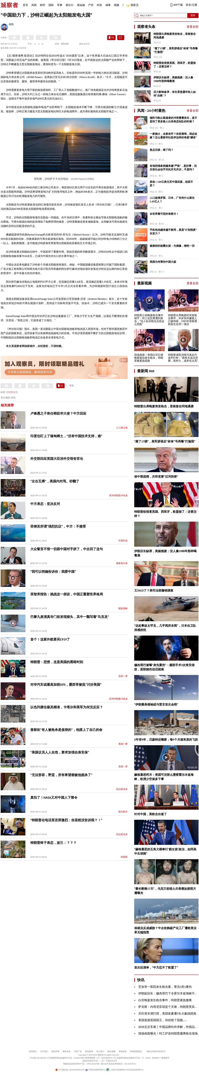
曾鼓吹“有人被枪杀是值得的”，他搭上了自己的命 (66, 730)
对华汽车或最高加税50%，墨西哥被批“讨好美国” (66, 685)
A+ (43, 44)
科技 (99, 5)
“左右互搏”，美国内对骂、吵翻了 (54, 481)
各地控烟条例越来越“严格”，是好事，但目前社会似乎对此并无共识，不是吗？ (173, 167)
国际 (51, 5)
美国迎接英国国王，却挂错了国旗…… (162, 1020)
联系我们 (33, 1051)
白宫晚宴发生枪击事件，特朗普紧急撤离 (165, 1000)
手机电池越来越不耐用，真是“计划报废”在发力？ (173, 231)
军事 (59, 5)
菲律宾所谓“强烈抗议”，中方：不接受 (58, 526)
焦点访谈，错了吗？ (161, 149)
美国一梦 (123, 676)
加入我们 (100, 1051)
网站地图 (111, 1051)
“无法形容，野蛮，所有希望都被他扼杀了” (61, 775)
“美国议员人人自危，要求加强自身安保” (59, 752)
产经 (90, 5)
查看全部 (193, 27)
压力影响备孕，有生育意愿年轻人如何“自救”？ (174, 93)
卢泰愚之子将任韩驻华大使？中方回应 (58, 413)
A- (35, 44)
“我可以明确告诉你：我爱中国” (53, 572)
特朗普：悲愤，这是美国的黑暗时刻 (56, 662)
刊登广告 (78, 1051)
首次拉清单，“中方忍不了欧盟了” (156, 967)
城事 (108, 5)
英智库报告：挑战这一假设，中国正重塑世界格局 (66, 594)
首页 (25, 5)
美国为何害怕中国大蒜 (163, 261)
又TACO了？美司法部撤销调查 (153, 590)
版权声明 (55, 1051)
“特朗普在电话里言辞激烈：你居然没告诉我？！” (66, 820)
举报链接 (123, 1051)
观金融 (81, 5)
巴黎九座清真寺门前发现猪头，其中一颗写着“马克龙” (69, 617)
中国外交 (123, 540)
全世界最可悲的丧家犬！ (164, 213)
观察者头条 (122, 563)
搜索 (193, 15)
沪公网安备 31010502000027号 (70, 1070)
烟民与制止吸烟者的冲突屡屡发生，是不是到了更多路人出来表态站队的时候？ (173, 119)
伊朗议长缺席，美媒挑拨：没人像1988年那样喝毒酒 (173, 79)
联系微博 (89, 1051)
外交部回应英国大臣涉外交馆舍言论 (56, 459)
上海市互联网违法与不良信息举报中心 (125, 1070)
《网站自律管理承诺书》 (156, 1051)
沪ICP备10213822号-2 (39, 1058)
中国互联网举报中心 (95, 1070)
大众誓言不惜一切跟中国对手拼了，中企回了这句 (66, 549)
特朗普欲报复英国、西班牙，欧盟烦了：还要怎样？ (174, 64)
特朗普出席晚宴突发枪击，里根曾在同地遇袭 (174, 35)
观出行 (70, 5)
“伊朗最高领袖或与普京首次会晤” (156, 704)
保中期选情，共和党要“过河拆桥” (156, 476)
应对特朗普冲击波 (118, 495)
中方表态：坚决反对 (45, 504)
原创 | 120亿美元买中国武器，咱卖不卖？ (171, 183)
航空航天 (123, 811)
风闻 (34, 5)
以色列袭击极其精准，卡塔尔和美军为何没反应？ (66, 707)
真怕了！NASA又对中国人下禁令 (54, 797)
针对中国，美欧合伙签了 (150, 814)
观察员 (132, 5)
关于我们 (44, 1051)
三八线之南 (122, 427)
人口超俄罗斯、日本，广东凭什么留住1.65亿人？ (172, 199)
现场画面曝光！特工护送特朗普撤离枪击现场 (168, 1033)
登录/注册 (191, 4)
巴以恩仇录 (122, 789)
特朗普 (124, 857)
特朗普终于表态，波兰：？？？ (53, 843)
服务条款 (67, 1051)
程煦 (11, 24)
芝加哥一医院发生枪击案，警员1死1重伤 (165, 987)
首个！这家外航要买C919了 (50, 639)
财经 (42, 5)
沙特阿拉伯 (12, 392)
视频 (116, 5)
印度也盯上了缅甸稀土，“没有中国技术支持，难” (66, 436)
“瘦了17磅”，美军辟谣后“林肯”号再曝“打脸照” (175, 50)
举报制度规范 (136, 1051)
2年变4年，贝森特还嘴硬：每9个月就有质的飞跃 (166, 739)
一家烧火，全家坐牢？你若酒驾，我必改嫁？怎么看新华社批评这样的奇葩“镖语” (173, 135)
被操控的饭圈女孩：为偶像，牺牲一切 (172, 245)
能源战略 (123, 608)
